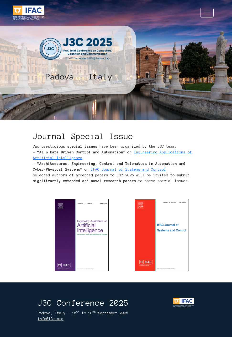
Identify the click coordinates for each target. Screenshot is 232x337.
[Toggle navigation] (207, 12)
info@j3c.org (50, 319)
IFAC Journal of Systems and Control (128, 169)
